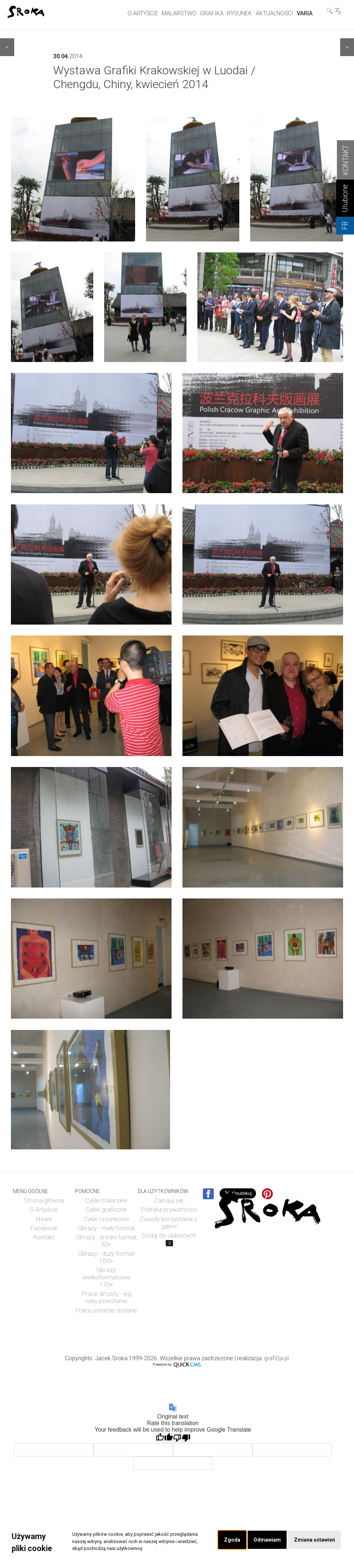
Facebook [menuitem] (44, 1228)
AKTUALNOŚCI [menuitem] (274, 13)
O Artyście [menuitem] (44, 1209)
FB (345, 225)
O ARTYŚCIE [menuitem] (142, 13)
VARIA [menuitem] (304, 13)
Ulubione (345, 198)
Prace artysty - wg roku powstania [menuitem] (106, 1297)
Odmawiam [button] (265, 1540)
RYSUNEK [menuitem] (239, 13)
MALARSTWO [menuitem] (179, 13)
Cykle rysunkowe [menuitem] (106, 1219)
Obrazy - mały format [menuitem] (106, 1228)
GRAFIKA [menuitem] (212, 13)
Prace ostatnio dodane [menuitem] (106, 1310)
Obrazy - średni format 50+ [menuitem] (106, 1241)
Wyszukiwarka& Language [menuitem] (334, 11)
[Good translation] (164, 1438)
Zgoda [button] (230, 1540)
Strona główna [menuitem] (44, 1200)
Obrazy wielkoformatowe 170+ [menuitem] (106, 1277)
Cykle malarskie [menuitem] (106, 1200)
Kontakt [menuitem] (44, 1237)
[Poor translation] (181, 1438)
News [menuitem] (44, 1219)
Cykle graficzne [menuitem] (106, 1209)
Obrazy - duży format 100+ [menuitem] (106, 1257)
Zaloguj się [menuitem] (168, 1200)
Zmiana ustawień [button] (313, 1540)
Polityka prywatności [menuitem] (169, 1209)
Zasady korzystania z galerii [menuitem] (168, 1222)
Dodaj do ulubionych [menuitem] (169, 1239)
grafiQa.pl (276, 1358)
